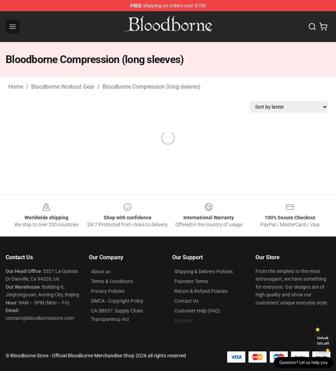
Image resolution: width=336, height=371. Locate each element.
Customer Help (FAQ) (197, 311)
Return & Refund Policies (200, 291)
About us (101, 271)
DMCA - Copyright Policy (117, 301)
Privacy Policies (108, 291)
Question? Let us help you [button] (303, 362)
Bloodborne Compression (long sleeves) (152, 86)
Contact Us (186, 301)
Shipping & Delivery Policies (203, 271)
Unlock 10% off (323, 340)
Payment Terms (191, 281)
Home (15, 86)
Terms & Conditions (112, 281)
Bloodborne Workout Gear (62, 86)
